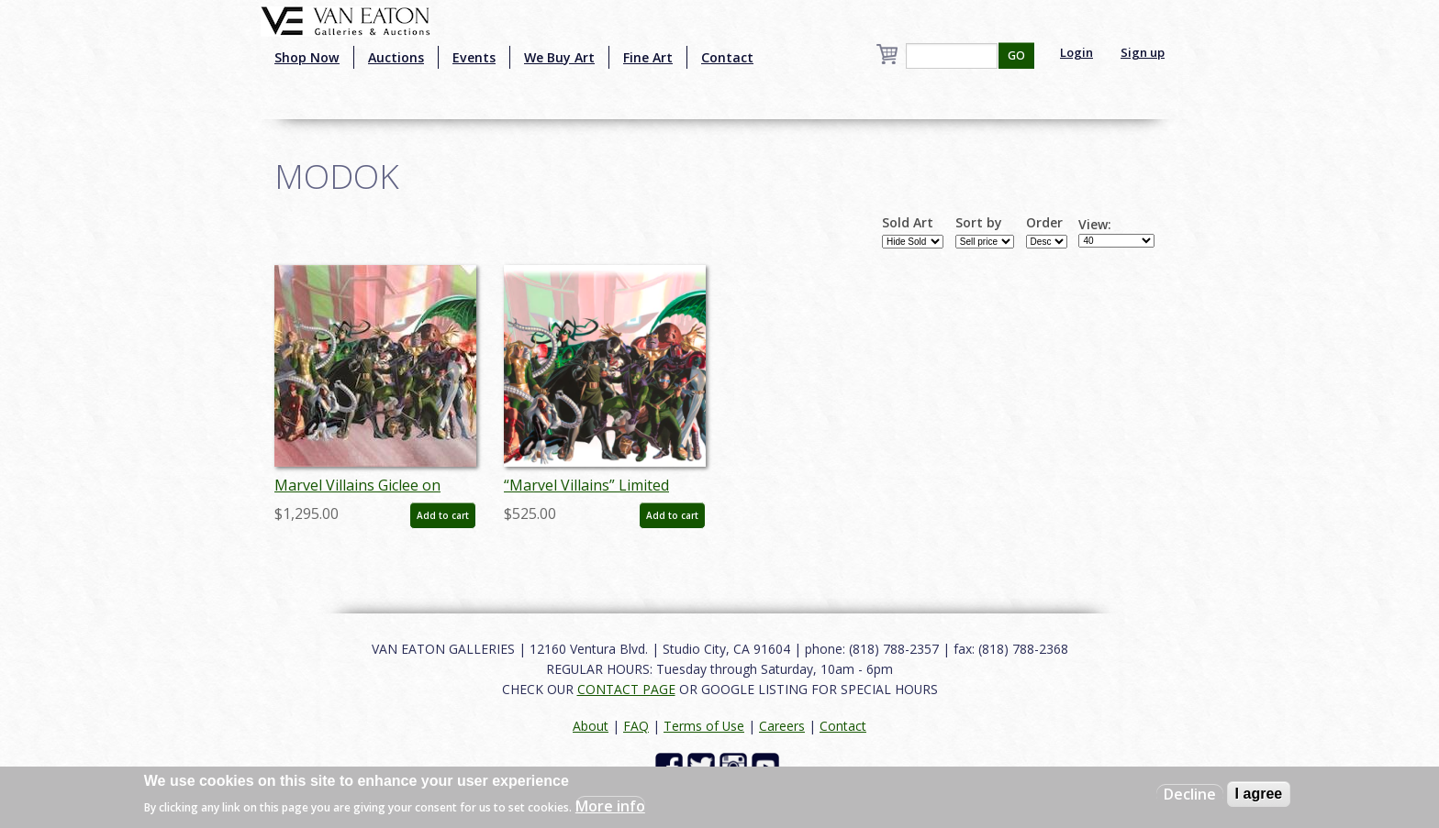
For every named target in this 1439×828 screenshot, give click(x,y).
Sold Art (907, 222)
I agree (1259, 793)
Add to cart (443, 515)
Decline (1190, 794)
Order (1044, 222)
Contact (727, 57)
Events (474, 57)
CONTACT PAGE (626, 689)
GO (1016, 55)
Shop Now (307, 57)
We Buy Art (559, 57)
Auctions (396, 57)
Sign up (1143, 52)
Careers (782, 725)
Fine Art (648, 57)
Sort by (978, 222)
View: (1094, 224)
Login (1076, 52)
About (590, 725)
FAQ (636, 725)
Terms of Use (704, 725)
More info (610, 806)
